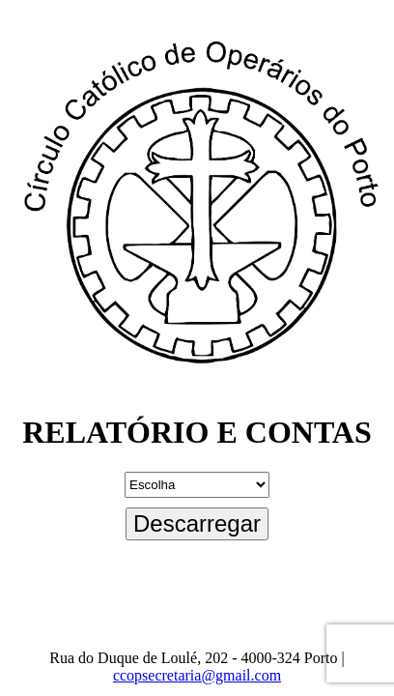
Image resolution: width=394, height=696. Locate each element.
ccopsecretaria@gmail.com (197, 675)
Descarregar (197, 523)
